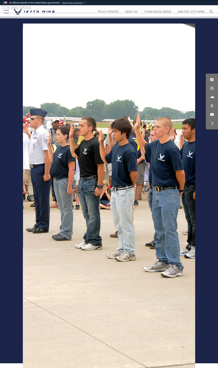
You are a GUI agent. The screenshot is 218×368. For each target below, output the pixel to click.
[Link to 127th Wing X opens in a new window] (212, 106)
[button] (74, 3)
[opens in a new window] (108, 11)
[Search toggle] (212, 12)
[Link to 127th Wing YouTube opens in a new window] (212, 114)
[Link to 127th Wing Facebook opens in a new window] (212, 79)
